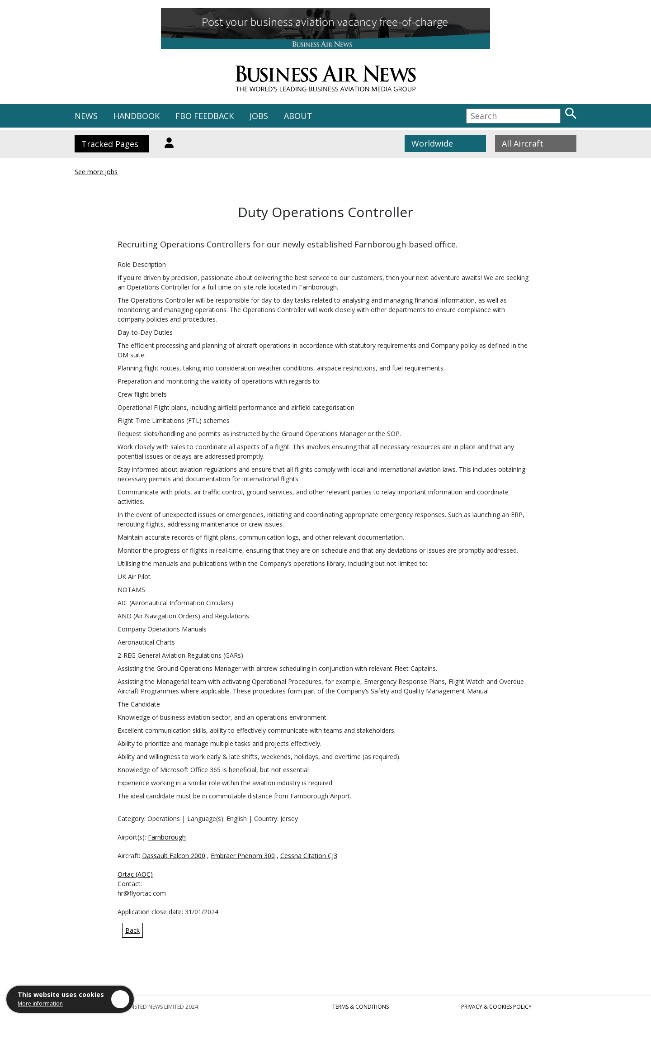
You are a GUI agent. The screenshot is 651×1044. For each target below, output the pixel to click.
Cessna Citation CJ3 (308, 855)
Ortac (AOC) (135, 874)
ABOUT (298, 115)
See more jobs (96, 171)
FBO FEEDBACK (204, 115)
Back (132, 930)
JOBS (259, 115)
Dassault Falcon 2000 (173, 855)
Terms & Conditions (360, 1007)
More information (40, 1003)
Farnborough (167, 837)
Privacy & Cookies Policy (496, 1007)
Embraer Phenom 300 (243, 855)
